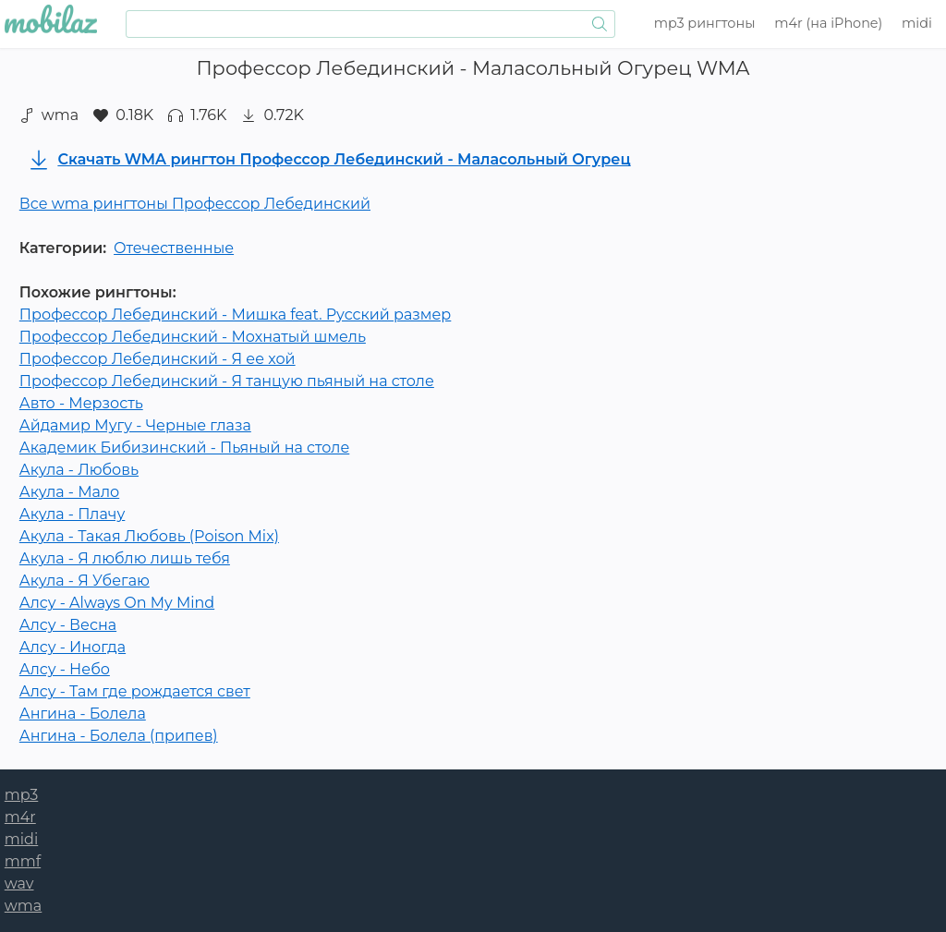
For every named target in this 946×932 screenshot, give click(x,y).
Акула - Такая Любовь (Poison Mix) (149, 536)
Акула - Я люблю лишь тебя (124, 558)
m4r (828, 23)
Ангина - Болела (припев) (118, 735)
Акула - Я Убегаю (84, 580)
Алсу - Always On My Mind (116, 602)
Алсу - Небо (64, 669)
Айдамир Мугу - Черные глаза (135, 425)
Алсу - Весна (67, 625)
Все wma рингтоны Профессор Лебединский (194, 203)
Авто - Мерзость (81, 403)
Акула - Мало (69, 492)
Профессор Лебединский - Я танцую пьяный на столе (226, 381)
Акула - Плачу (72, 514)
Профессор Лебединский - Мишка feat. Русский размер (235, 314)
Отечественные (174, 248)
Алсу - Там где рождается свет (134, 691)
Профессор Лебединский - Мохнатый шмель (192, 336)
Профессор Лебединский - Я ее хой (157, 359)
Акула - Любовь (79, 469)
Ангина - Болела (82, 713)
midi (917, 23)
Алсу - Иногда (72, 647)
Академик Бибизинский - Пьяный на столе (184, 447)
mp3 (705, 23)
